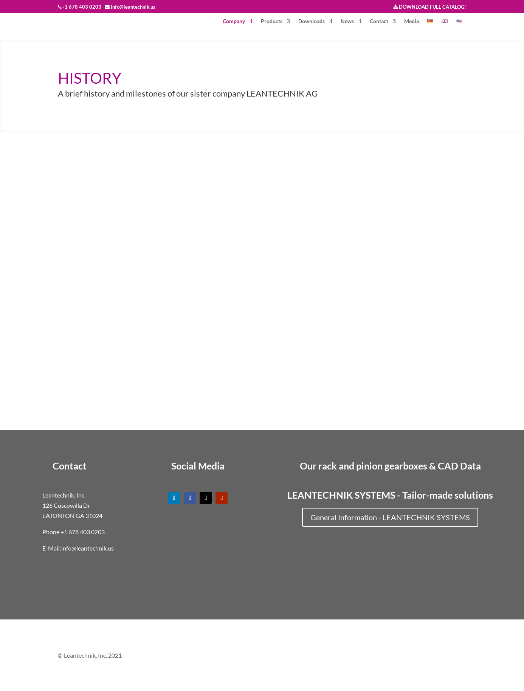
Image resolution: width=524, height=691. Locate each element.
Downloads (311, 21)
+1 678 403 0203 (82, 531)
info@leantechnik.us (87, 548)
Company (234, 21)
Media (411, 21)
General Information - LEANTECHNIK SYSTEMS (390, 517)
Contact (379, 21)
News (347, 21)
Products (271, 21)
